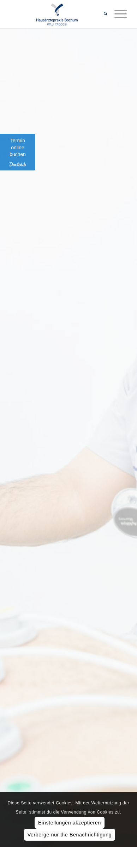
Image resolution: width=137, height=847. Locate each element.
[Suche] (102, 14)
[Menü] (117, 14)
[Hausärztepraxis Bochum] (56, 14)
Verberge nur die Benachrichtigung (70, 834)
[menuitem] (102, 14)
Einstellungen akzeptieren (69, 823)
